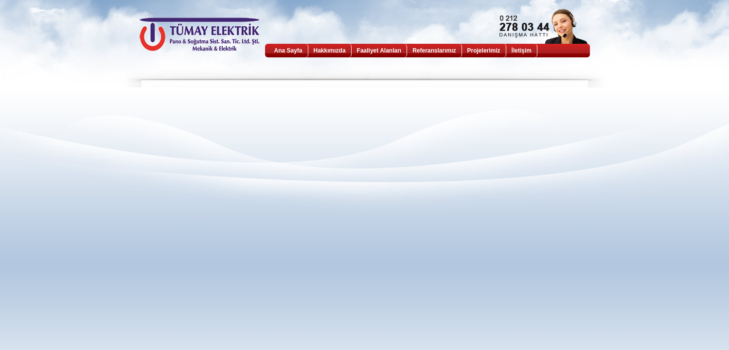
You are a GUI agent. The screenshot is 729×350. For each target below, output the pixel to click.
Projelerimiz (483, 50)
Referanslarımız (434, 50)
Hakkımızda (330, 50)
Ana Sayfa (288, 50)
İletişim (522, 50)
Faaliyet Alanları (379, 50)
